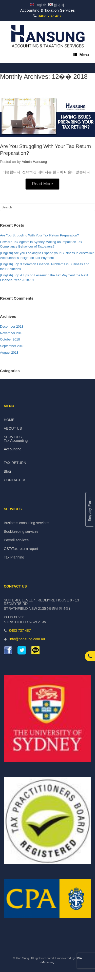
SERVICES (13, 437)
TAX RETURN (15, 463)
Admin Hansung (34, 162)
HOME (9, 420)
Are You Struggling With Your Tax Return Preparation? (39, 235)
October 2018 (10, 339)
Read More (42, 183)
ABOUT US (13, 428)
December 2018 (12, 326)
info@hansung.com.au (27, 639)
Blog (7, 471)
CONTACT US (15, 480)
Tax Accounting (16, 440)
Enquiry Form (89, 509)
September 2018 (12, 346)
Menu (81, 55)
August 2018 (9, 352)
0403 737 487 (50, 16)
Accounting (12, 449)
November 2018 (12, 333)
